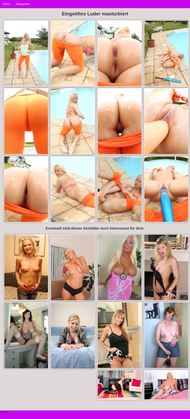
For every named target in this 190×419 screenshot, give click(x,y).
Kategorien (23, 4)
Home (6, 4)
